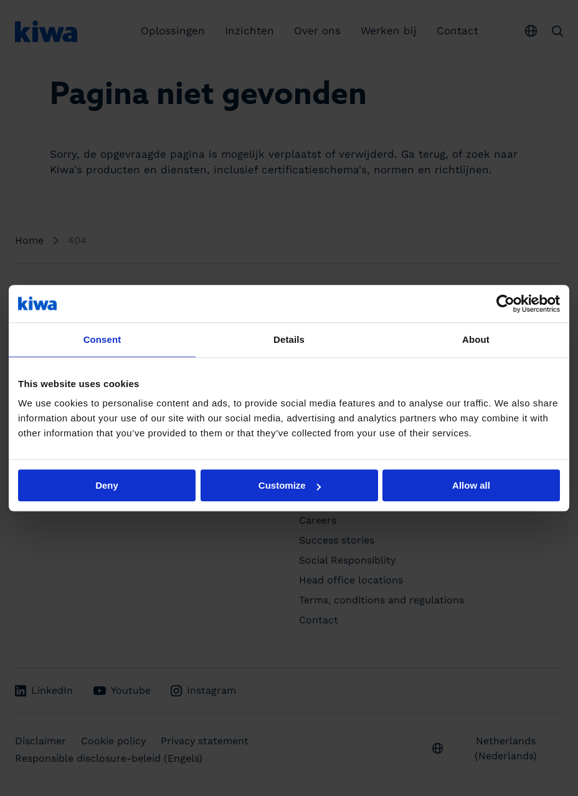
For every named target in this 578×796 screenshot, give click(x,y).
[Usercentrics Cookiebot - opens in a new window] (505, 303)
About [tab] (476, 339)
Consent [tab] (102, 339)
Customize (289, 485)
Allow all (471, 485)
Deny (106, 485)
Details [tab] (289, 339)
